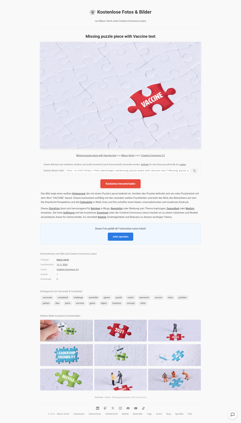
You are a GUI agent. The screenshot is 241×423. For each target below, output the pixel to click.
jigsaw (107, 298)
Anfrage (145, 164)
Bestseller (138, 414)
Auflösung (69, 213)
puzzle (119, 298)
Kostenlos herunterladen (120, 184)
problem (183, 298)
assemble (93, 298)
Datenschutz (95, 414)
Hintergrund (78, 194)
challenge (78, 298)
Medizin (190, 208)
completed (63, 298)
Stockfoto (54, 208)
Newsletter (117, 208)
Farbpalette (86, 202)
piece (67, 303)
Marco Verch (127, 155)
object (104, 303)
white (142, 303)
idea (57, 303)
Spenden (179, 414)
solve (170, 298)
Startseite (99, 398)
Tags (149, 414)
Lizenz (183, 164)
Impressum (78, 414)
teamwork (144, 298)
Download (102, 213)
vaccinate (47, 298)
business (116, 303)
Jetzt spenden (120, 237)
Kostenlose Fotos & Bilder (120, 12)
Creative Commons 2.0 (153, 155)
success (80, 303)
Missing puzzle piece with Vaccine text (96, 155)
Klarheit (102, 217)
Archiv (107, 398)
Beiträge (95, 208)
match (131, 298)
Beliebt (125, 414)
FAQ (190, 414)
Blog (168, 414)
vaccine (158, 298)
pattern (46, 303)
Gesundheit (173, 208)
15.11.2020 (62, 265)
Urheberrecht (111, 414)
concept (131, 303)
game (92, 303)
